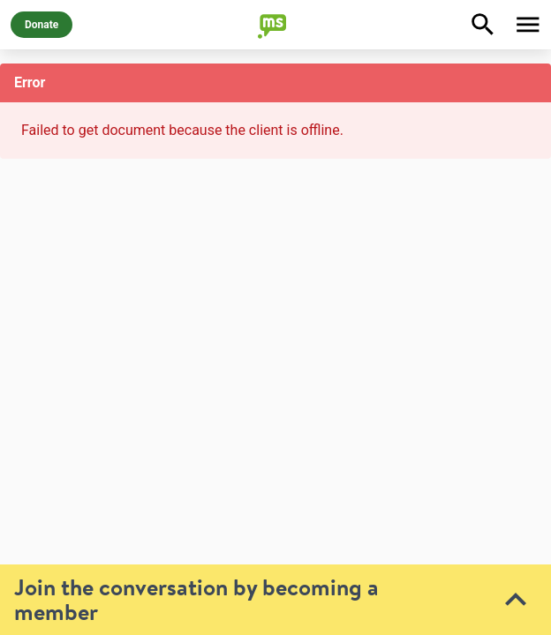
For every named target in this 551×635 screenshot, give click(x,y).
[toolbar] (275, 463)
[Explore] (483, 24)
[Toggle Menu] (528, 24)
